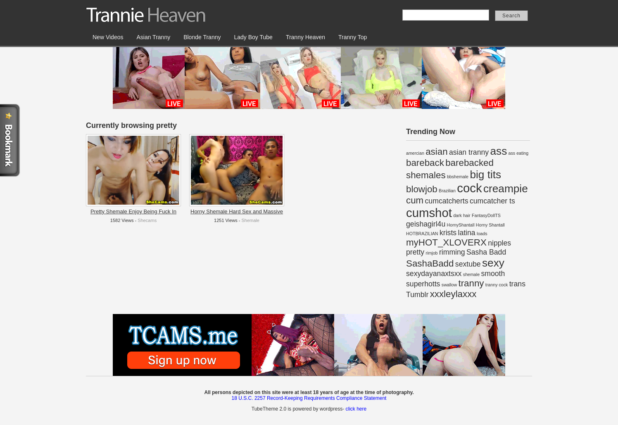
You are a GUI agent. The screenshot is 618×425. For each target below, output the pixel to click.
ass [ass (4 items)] (498, 151)
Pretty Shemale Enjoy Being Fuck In (133, 211)
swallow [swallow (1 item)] (449, 284)
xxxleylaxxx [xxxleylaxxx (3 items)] (453, 294)
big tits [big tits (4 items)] (485, 174)
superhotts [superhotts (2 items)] (423, 284)
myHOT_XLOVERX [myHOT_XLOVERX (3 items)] (446, 242)
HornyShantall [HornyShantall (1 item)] (461, 224)
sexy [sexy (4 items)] (493, 263)
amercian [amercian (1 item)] (415, 153)
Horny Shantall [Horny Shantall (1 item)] (490, 224)
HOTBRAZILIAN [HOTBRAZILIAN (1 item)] (422, 233)
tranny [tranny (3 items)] (471, 283)
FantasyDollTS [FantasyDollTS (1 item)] (486, 215)
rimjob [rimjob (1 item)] (432, 252)
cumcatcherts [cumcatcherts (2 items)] (446, 201)
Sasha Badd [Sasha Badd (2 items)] (486, 252)
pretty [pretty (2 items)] (415, 252)
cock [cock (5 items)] (469, 188)
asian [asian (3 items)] (436, 151)
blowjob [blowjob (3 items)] (421, 189)
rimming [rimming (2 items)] (452, 252)
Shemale (250, 220)
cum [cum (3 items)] (414, 200)
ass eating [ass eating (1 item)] (519, 153)
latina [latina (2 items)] (466, 233)
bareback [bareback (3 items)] (425, 163)
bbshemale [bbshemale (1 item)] (457, 176)
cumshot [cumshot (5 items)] (429, 213)
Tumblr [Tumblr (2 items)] (417, 294)
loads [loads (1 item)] (482, 233)
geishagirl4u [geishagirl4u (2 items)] (425, 224)
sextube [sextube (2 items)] (468, 264)
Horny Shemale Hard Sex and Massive (236, 211)
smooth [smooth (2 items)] (493, 273)
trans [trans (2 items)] (517, 284)
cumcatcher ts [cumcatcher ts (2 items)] (492, 201)
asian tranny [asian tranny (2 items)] (469, 152)
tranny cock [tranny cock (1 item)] (496, 284)
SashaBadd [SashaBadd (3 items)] (430, 263)
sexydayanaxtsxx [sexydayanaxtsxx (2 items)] (433, 273)
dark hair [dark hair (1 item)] (461, 215)
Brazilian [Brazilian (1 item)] (447, 190)
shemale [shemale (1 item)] (471, 274)
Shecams (147, 220)
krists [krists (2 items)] (448, 233)
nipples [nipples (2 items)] (499, 243)
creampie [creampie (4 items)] (505, 188)
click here (355, 409)
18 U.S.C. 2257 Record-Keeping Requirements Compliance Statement (309, 398)
